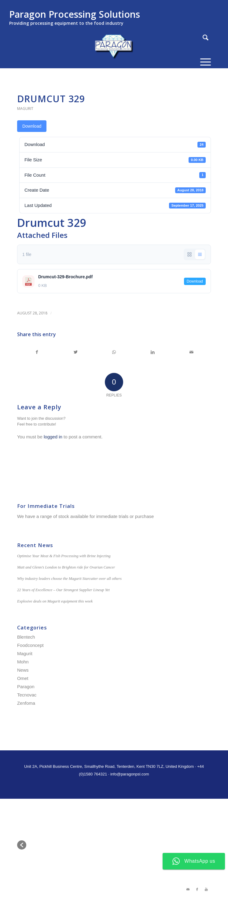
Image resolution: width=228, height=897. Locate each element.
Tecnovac (26, 694)
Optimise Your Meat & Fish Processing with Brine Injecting (64, 556)
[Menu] (202, 62)
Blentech (26, 637)
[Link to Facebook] (197, 889)
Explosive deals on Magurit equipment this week (55, 601)
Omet (22, 678)
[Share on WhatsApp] (114, 352)
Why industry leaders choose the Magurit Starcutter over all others (69, 578)
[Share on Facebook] (36, 352)
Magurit (25, 108)
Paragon (26, 686)
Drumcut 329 (51, 98)
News (23, 670)
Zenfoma (26, 703)
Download (31, 126)
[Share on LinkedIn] (153, 352)
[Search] (202, 37)
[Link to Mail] (188, 889)
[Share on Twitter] (75, 352)
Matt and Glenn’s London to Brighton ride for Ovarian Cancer (66, 567)
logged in (53, 436)
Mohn (23, 661)
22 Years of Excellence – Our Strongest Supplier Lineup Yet (63, 590)
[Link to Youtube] (206, 889)
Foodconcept (30, 645)
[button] (21, 845)
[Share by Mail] (191, 352)
